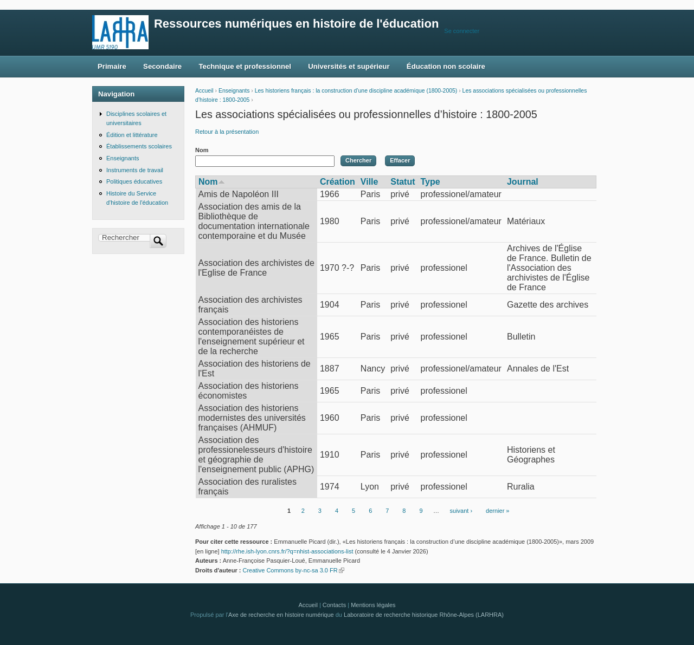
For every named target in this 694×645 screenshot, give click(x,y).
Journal (522, 181)
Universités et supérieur (348, 66)
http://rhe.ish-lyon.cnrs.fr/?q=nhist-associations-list (287, 551)
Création (337, 181)
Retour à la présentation (227, 131)
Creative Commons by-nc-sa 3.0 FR (293, 570)
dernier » (497, 510)
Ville (369, 181)
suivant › (461, 510)
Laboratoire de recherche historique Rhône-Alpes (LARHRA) (424, 614)
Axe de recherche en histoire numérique (281, 614)
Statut (402, 181)
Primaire (112, 66)
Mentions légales (373, 605)
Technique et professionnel (245, 66)
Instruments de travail (134, 170)
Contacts (334, 605)
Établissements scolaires (139, 146)
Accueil (204, 91)
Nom (201, 150)
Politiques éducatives (134, 181)
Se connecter (461, 31)
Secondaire (162, 66)
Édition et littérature (132, 135)
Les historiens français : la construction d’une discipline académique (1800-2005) (356, 91)
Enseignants (234, 91)
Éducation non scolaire (446, 66)
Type (430, 181)
